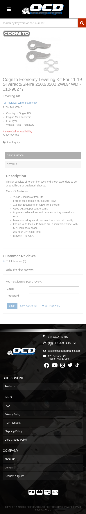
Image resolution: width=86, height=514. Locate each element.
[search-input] (39, 23)
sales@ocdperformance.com (64, 350)
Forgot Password (50, 305)
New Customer (28, 305)
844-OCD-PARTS (58, 336)
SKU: (6, 106)
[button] (43, 22)
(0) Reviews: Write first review (20, 102)
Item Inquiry (13, 142)
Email (10, 288)
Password (13, 295)
